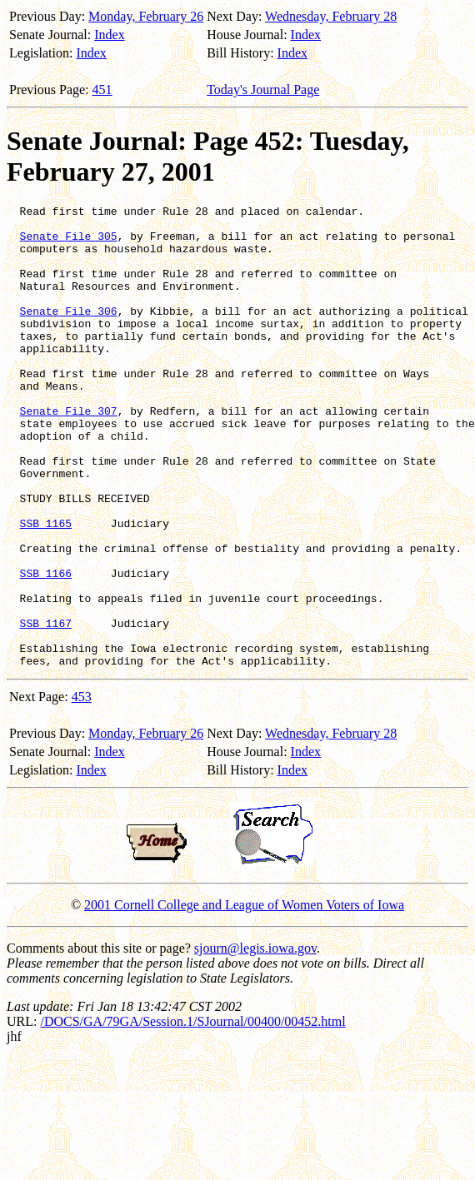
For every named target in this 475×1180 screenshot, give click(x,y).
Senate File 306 (69, 333)
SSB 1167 (46, 707)
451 (102, 89)
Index (109, 34)
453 (82, 789)
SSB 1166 (46, 647)
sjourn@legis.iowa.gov (255, 1040)
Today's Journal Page (263, 89)
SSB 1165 (46, 587)
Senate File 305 (69, 243)
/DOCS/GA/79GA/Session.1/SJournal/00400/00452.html (192, 1114)
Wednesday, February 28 (331, 16)
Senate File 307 (69, 453)
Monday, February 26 (145, 16)
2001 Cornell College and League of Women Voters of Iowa (244, 997)
